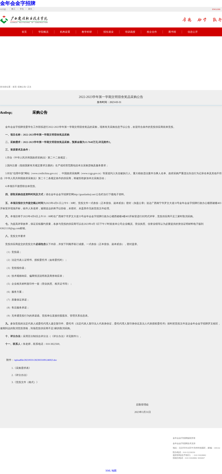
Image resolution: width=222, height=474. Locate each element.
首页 (24, 31)
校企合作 (152, 31)
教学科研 (87, 31)
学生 (22, 9)
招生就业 (108, 31)
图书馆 (172, 31)
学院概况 (43, 31)
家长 (30, 9)
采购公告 (22, 87)
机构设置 (65, 31)
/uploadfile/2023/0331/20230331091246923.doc (35, 360)
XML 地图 (111, 470)
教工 (13, 9)
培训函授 (130, 31)
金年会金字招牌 (17, 3)
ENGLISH (216, 9)
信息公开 (193, 31)
